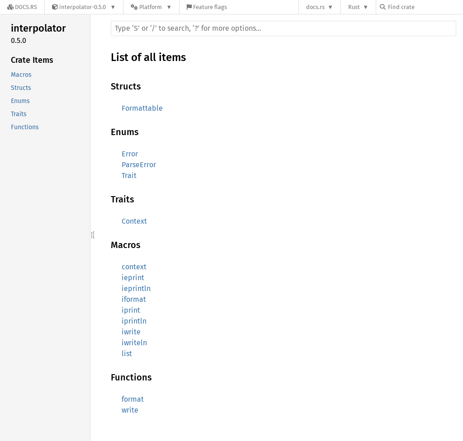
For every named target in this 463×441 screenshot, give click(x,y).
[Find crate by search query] (425, 7)
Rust (354, 7)
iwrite (131, 332)
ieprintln (136, 288)
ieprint (133, 277)
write (130, 410)
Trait (129, 175)
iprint (131, 310)
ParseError (139, 164)
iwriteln (134, 342)
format (133, 399)
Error (130, 154)
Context (134, 221)
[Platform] (151, 7)
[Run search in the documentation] (283, 28)
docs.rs (315, 7)
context (134, 267)
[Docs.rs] (22, 7)
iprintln (134, 321)
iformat (134, 299)
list (127, 353)
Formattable (142, 108)
